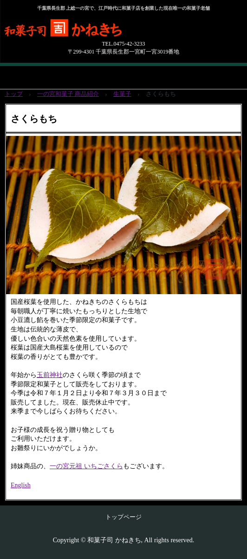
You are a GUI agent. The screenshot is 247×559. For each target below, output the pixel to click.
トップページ (123, 516)
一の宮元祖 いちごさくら (86, 466)
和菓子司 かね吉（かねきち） (102, 33)
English (21, 485)
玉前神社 (50, 374)
